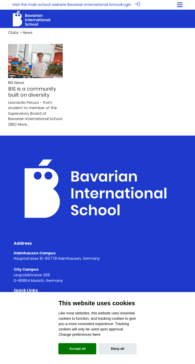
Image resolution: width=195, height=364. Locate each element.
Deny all (117, 349)
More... (23, 124)
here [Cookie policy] (96, 334)
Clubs (13, 32)
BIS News (16, 82)
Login (126, 4)
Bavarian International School (94, 4)
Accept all (77, 349)
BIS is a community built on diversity (32, 91)
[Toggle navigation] (180, 4)
